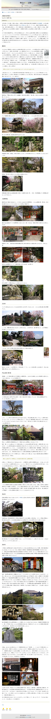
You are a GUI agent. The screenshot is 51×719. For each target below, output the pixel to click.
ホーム (4, 12)
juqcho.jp (26, 717)
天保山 (23, 25)
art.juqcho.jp (29, 715)
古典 (9, 12)
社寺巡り (13, 12)
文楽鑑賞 (40, 23)
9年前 (21, 497)
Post (3, 704)
